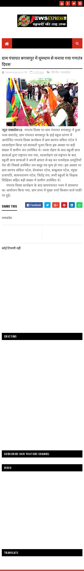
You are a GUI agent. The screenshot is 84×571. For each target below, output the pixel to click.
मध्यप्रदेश (65, 72)
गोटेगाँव (55, 72)
